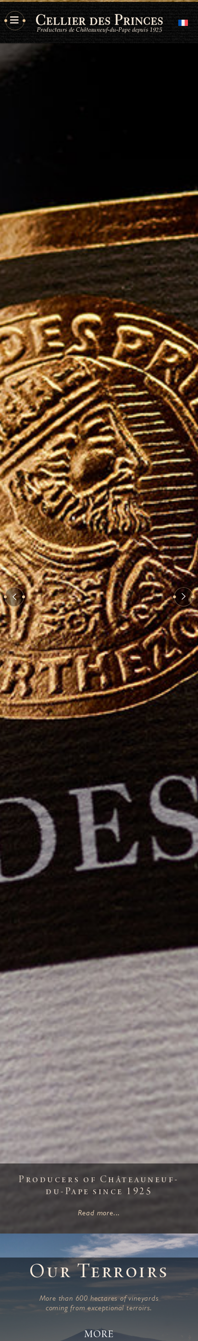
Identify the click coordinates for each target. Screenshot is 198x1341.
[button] (14, 596)
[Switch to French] (183, 22)
